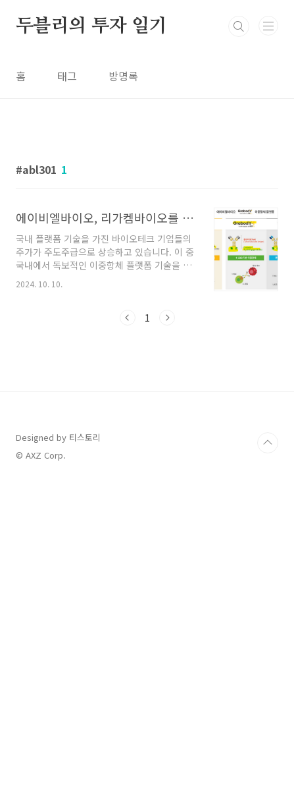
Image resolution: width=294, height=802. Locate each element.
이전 (127, 449)
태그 (67, 76)
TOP (267, 759)
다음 (167, 449)
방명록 (123, 76)
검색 (239, 26)
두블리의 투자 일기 (91, 26)
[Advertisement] (147, 207)
